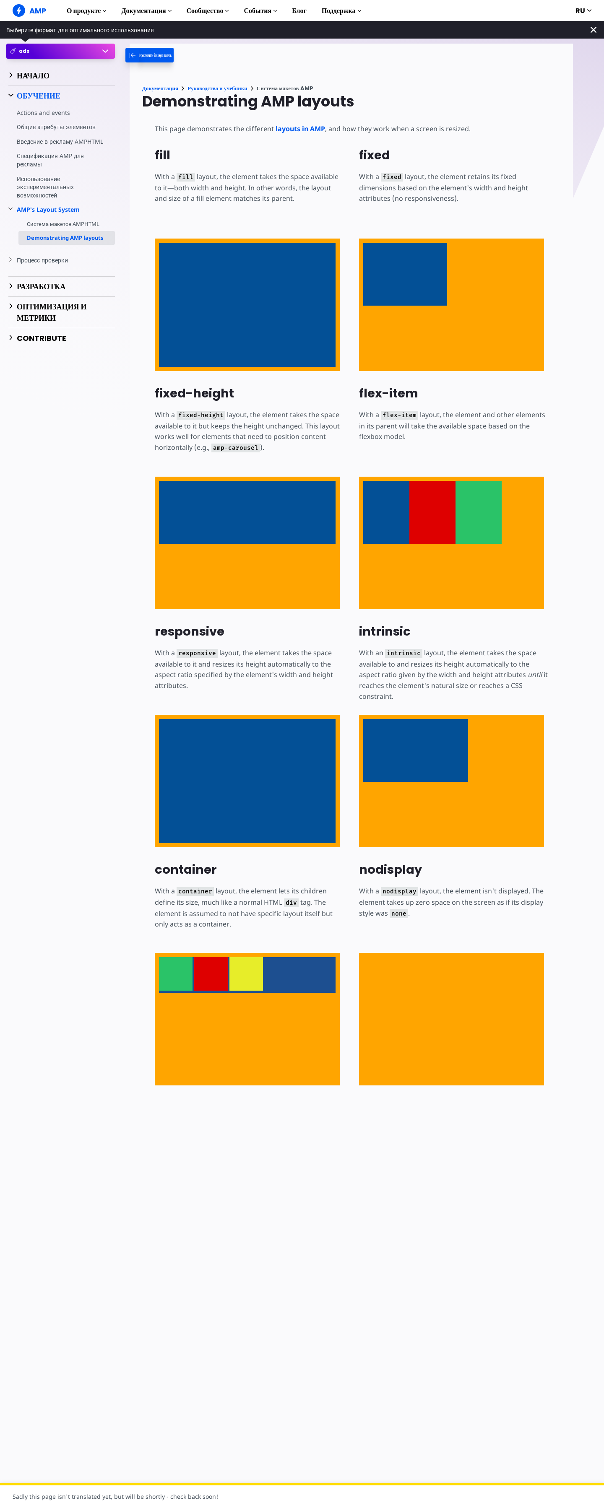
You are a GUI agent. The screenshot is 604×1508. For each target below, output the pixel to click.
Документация (146, 11)
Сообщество (208, 11)
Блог (299, 11)
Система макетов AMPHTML (63, 232)
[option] (176, 974)
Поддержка (341, 11)
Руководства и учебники (217, 88)
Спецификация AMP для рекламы (51, 168)
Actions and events (43, 113)
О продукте (86, 11)
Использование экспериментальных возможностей (46, 195)
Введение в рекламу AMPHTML (46, 146)
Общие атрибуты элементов (57, 127)
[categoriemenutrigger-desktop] (168, 55)
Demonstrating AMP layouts (65, 246)
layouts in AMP (298, 128)
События (260, 11)
